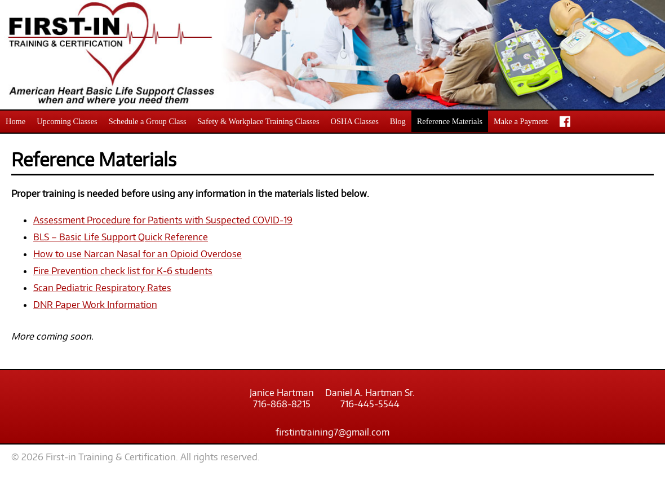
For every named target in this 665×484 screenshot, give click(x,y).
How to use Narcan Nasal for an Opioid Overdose (137, 253)
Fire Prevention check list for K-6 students (122, 270)
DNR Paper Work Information (95, 304)
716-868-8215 (282, 404)
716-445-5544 (370, 404)
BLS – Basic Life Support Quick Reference (120, 237)
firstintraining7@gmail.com (332, 432)
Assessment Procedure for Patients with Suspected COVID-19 (162, 220)
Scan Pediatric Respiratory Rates (102, 287)
